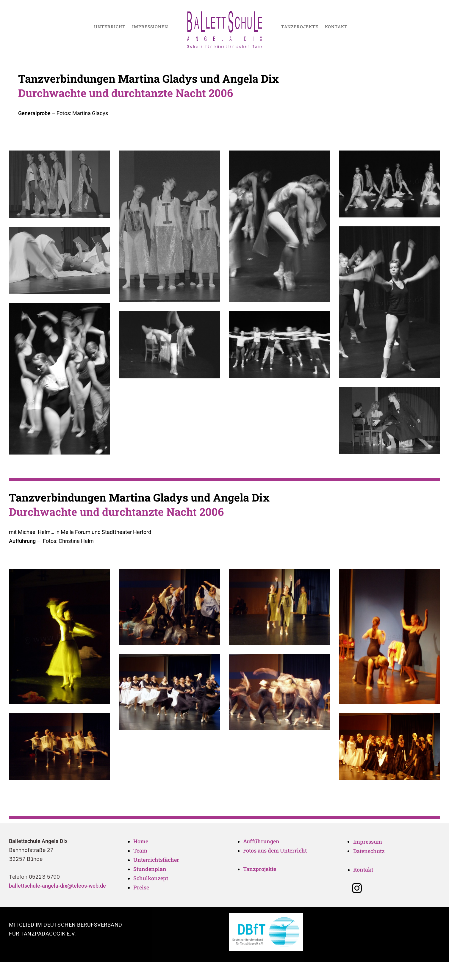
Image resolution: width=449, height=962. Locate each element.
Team (140, 850)
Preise (141, 887)
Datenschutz (368, 851)
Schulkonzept (150, 878)
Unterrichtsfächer (156, 859)
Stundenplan (149, 868)
